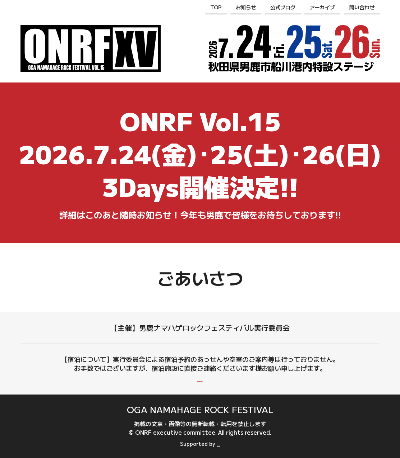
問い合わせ (361, 7)
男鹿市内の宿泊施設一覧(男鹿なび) (200, 378)
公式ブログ (282, 7)
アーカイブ (322, 7)
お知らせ (246, 7)
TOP (215, 7)
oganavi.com (218, 443)
